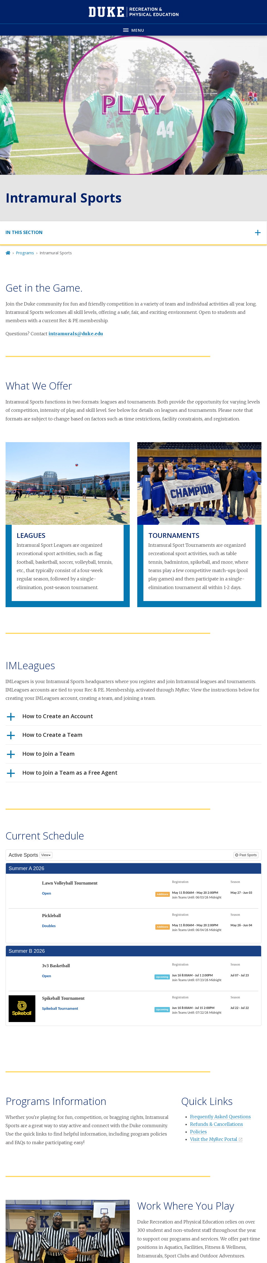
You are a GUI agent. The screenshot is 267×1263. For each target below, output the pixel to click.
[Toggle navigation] (133, 232)
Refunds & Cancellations (216, 1124)
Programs (25, 252)
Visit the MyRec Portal (213, 1139)
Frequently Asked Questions (220, 1116)
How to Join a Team (41, 756)
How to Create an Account (50, 718)
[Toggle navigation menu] (133, 30)
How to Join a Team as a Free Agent (62, 775)
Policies (198, 1131)
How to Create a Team (44, 737)
